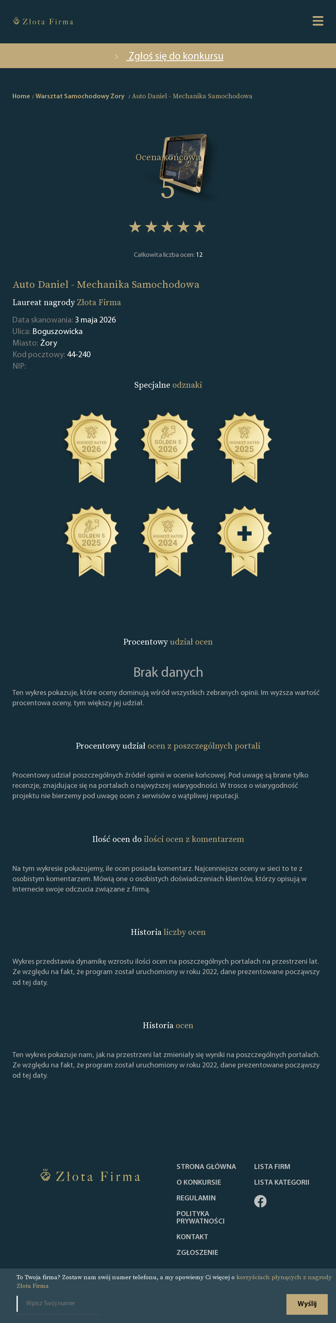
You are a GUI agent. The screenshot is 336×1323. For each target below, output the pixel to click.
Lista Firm (272, 1167)
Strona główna (206, 1167)
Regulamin (196, 1198)
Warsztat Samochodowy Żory (80, 96)
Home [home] (21, 96)
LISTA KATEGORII (282, 1183)
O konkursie (198, 1183)
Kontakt (192, 1237)
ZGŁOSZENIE (197, 1253)
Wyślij (307, 1304)
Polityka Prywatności (200, 1218)
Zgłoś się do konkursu (168, 57)
